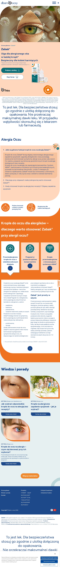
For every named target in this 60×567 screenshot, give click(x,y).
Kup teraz (12, 77)
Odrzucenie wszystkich (49, 561)
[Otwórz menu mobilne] (54, 3)
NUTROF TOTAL (25, 497)
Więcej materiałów (30, 476)
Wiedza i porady (5, 493)
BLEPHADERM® (25, 502)
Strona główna (5, 45)
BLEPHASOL (24, 505)
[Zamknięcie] (55, 554)
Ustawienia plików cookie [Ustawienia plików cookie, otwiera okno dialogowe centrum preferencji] (49, 564)
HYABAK (23, 493)
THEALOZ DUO (25, 500)
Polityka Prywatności (46, 490)
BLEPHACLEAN (25, 495)
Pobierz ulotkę (12, 70)
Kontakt (3, 495)
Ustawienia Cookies (46, 493)
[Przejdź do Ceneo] (59, 283)
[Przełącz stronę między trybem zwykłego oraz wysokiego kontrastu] (58, 2)
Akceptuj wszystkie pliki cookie (49, 558)
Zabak (29, 493)
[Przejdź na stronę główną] (9, 3)
